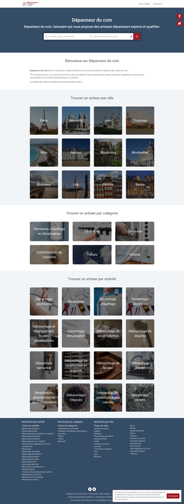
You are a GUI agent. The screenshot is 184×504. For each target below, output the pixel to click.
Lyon (96, 454)
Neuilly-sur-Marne (137, 431)
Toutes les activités (30, 426)
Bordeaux (98, 434)
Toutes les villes (101, 426)
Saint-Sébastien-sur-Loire (140, 449)
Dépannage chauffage (30, 451)
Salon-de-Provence (137, 451)
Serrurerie (62, 434)
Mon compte (144, 4)
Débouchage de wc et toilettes (33, 441)
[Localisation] (111, 36)
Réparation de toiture (30, 480)
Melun (132, 426)
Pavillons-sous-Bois (137, 438)
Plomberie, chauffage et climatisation (72, 431)
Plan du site (93, 494)
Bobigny (97, 431)
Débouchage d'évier (29, 431)
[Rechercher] (136, 36)
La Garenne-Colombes (103, 449)
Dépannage (26, 449)
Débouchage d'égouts (30, 429)
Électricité (62, 441)
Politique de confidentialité (106, 497)
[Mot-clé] (66, 36)
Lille (95, 451)
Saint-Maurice (135, 443)
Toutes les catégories (67, 426)
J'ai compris (173, 496)
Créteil (96, 441)
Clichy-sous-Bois (100, 439)
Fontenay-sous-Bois (102, 444)
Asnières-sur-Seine (101, 429)
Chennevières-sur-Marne (103, 436)
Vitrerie (61, 439)
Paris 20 (133, 436)
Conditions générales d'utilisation (81, 497)
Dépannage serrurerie (30, 459)
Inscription (157, 4)
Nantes (133, 428)
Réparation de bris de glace (32, 477)
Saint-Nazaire (135, 446)
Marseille (97, 457)
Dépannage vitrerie (29, 462)
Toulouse (133, 454)
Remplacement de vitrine (31, 474)
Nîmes (132, 433)
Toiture (60, 436)
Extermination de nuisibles (68, 429)
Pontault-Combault (137, 441)
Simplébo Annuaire (106, 500)
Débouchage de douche (31, 436)
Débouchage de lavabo (31, 439)
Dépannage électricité (30, 464)
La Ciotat (97, 446)
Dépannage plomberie (30, 457)
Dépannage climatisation (31, 454)
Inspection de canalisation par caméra (37, 472)
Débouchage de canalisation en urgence (37, 434)
